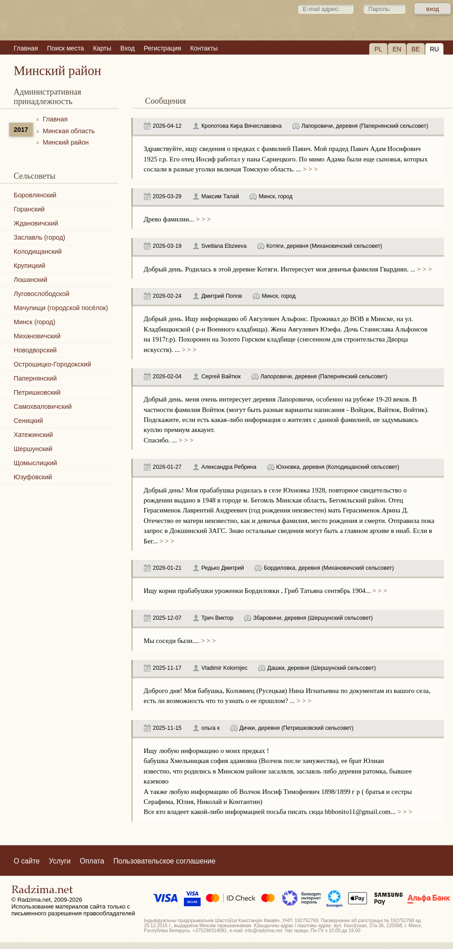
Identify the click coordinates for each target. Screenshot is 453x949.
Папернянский (35, 378)
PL (378, 49)
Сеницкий (28, 420)
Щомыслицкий (35, 463)
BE (416, 49)
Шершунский (33, 448)
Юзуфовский (33, 477)
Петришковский (37, 392)
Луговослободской (41, 293)
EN (396, 49)
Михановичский (37, 336)
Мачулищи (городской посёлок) (61, 307)
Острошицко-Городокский (52, 364)
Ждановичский (36, 223)
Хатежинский (33, 434)
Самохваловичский (42, 406)
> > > (309, 169)
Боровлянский (35, 195)
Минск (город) (34, 322)
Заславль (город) (39, 237)
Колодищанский (37, 251)
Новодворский (35, 350)
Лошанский (30, 279)
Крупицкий (29, 265)
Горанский (29, 209)
